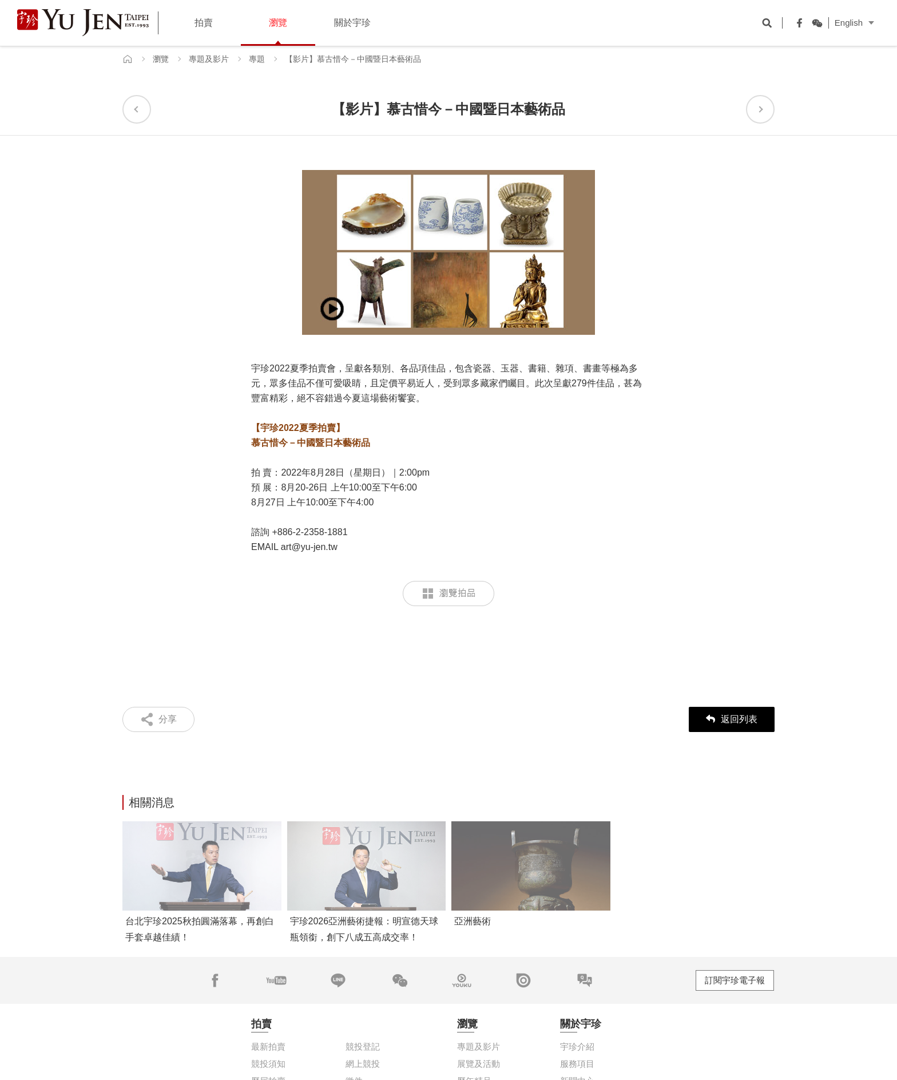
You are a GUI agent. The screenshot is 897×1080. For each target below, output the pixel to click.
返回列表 (731, 719)
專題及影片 (209, 59)
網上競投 (363, 1064)
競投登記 (363, 1046)
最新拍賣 (268, 1046)
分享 (167, 719)
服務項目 (577, 1064)
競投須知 (268, 1064)
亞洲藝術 (472, 921)
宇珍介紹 (577, 1046)
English (849, 22)
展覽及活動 (478, 1064)
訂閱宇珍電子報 (735, 980)
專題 (257, 59)
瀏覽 (161, 59)
